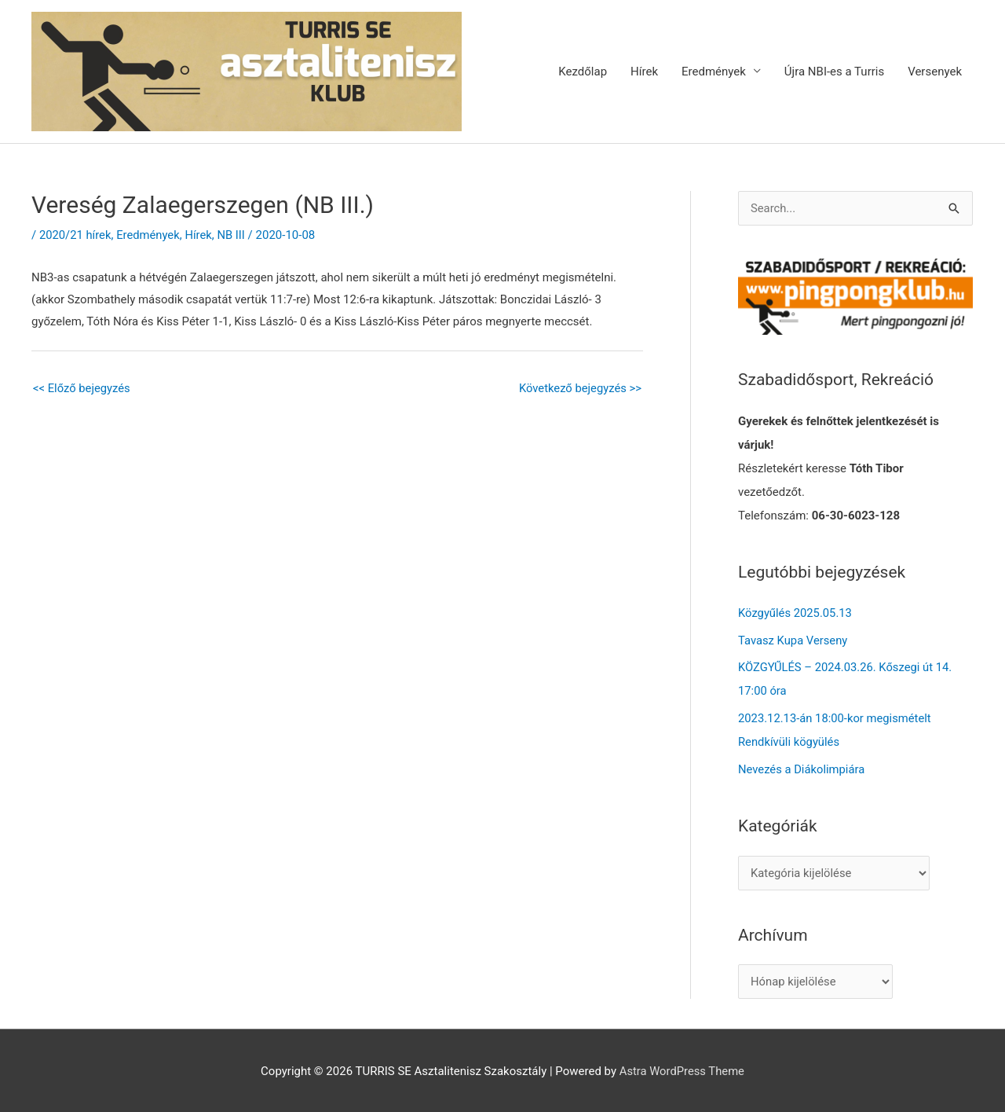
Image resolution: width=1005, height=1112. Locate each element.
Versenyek (935, 71)
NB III (234, 235)
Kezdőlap (582, 71)
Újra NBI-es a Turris (834, 71)
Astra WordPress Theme (681, 1069)
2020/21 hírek (75, 235)
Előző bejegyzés (82, 389)
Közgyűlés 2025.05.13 (795, 614)
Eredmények (714, 71)
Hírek (644, 71)
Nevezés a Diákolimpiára (802, 767)
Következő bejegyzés (579, 389)
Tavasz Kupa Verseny (794, 640)
